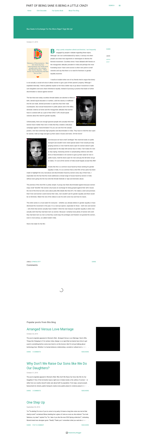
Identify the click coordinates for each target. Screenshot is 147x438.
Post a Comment (38, 425)
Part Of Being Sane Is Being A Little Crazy (57, 5)
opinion (108, 59)
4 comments (37, 352)
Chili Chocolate (40, 11)
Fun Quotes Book (56, 11)
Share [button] (108, 49)
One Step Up (36, 402)
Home (28, 11)
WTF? (108, 62)
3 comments (37, 390)
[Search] (111, 5)
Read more (85, 352)
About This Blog (73, 11)
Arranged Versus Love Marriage (50, 329)
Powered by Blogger (73, 433)
